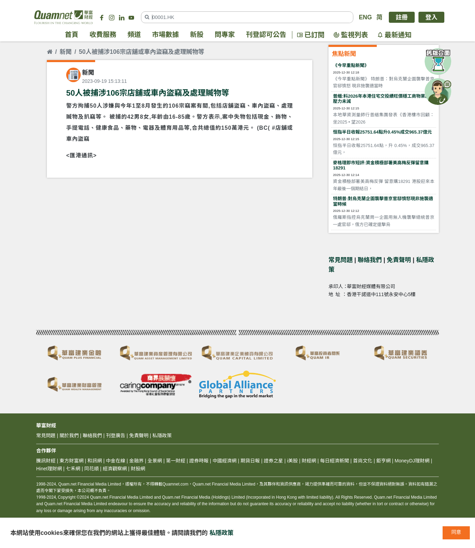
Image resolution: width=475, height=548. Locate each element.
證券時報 (199, 460)
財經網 (309, 460)
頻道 (134, 35)
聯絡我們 (370, 259)
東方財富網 (71, 460)
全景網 (155, 460)
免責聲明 (399, 259)
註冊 (402, 17)
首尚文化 (362, 460)
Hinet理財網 (49, 468)
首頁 (71, 35)
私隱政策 (222, 532)
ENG (365, 17)
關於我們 (69, 435)
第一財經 (175, 460)
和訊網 (95, 460)
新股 (196, 35)
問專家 (225, 35)
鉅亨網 (383, 460)
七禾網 (73, 468)
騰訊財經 (45, 460)
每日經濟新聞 (334, 460)
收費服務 (103, 35)
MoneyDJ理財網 (412, 460)
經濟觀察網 (115, 468)
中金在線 (115, 460)
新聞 (66, 51)
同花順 (91, 468)
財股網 (138, 468)
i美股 (292, 460)
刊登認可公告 (266, 35)
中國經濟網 (224, 460)
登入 (431, 17)
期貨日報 (250, 460)
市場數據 (165, 35)
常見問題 (341, 259)
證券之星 (272, 460)
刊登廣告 (115, 435)
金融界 (136, 460)
